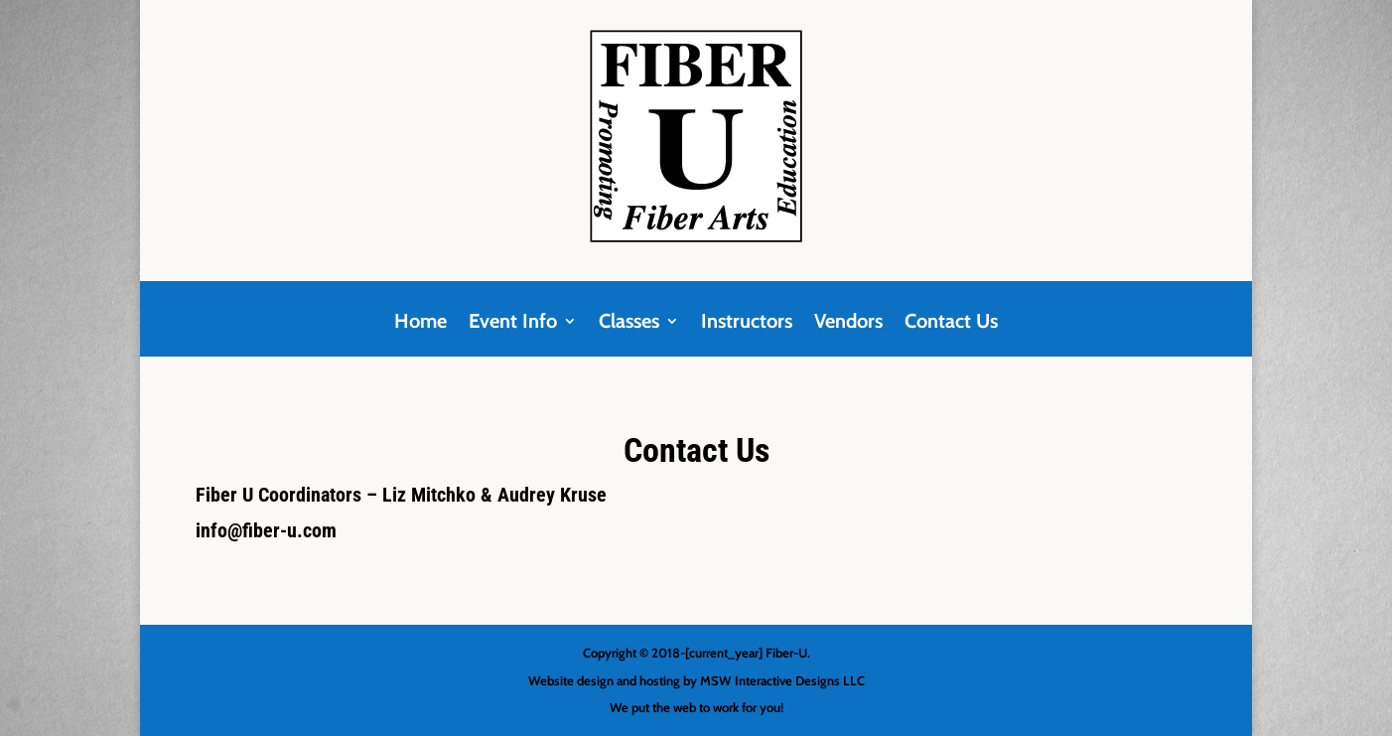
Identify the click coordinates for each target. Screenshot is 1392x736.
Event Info (513, 323)
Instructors (746, 323)
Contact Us (951, 323)
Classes (629, 323)
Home (420, 323)
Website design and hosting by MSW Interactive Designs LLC (696, 680)
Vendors (848, 323)
